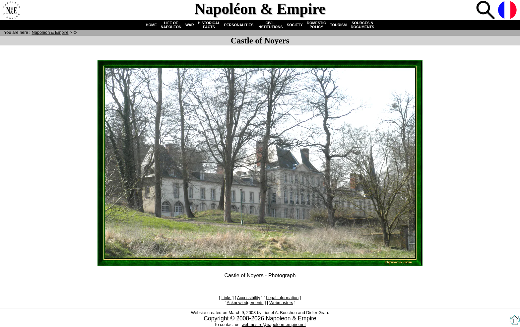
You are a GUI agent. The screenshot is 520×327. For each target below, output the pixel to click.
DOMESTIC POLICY (316, 25)
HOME (151, 25)
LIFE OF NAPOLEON (171, 25)
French (508, 11)
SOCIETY (295, 25)
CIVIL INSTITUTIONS (270, 25)
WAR (189, 25)
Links (226, 297)
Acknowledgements (245, 302)
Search (486, 11)
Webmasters (281, 302)
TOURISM (338, 25)
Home (11, 11)
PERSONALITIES (239, 25)
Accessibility (248, 297)
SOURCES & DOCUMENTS (362, 25)
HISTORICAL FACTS (209, 25)
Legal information (282, 297)
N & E (50, 32)
